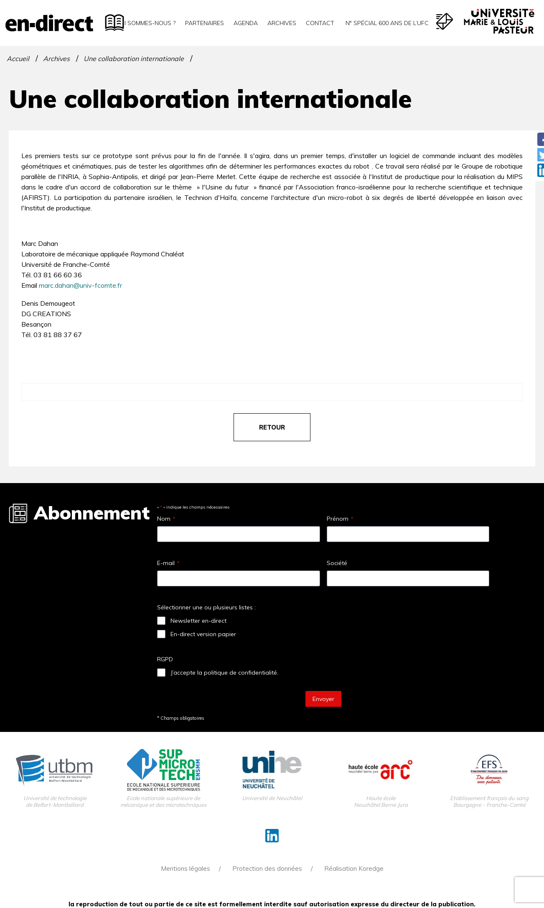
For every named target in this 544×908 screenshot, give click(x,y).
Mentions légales (185, 868)
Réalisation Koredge (354, 868)
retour (272, 427)
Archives (281, 23)
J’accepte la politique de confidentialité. (224, 672)
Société (337, 563)
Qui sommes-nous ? (145, 23)
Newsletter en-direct (198, 620)
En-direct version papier (203, 634)
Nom (166, 518)
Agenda (246, 23)
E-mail (168, 563)
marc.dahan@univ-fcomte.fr (80, 285)
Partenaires (204, 23)
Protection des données (267, 868)
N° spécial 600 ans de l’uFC (386, 23)
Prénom (340, 518)
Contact (320, 23)
